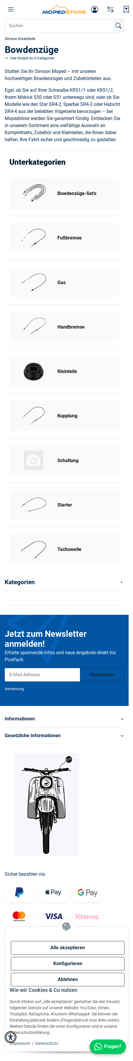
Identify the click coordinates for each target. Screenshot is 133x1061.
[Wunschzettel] (126, 9)
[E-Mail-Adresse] (42, 675)
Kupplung (67, 416)
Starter (64, 505)
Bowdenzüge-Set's (76, 193)
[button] (10, 9)
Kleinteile (67, 371)
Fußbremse (69, 238)
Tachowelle (69, 549)
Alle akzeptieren (67, 947)
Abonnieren (102, 674)
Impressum (20, 1043)
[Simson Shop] (64, 9)
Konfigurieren (67, 963)
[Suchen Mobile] (64, 25)
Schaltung (68, 460)
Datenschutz (46, 1043)
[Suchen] (118, 25)
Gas (61, 282)
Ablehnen (68, 979)
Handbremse (71, 327)
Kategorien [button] (20, 582)
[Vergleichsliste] (110, 9)
